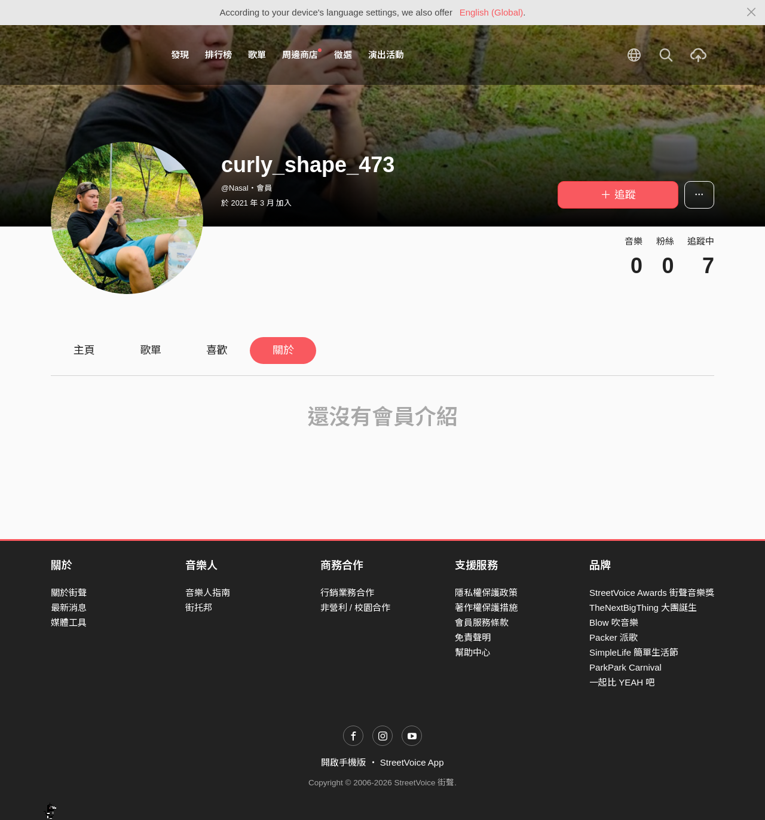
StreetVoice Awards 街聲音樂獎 (651, 593)
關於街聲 (69, 593)
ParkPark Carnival (625, 667)
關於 (283, 350)
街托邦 (198, 607)
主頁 (84, 350)
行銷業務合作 (347, 593)
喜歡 (217, 350)
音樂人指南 (207, 593)
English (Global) (492, 12)
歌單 (257, 55)
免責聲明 (473, 637)
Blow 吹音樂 (613, 622)
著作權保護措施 (486, 607)
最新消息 (69, 607)
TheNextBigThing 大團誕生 (643, 607)
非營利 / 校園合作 (355, 607)
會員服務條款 (482, 622)
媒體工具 (69, 622)
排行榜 (218, 55)
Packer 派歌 (613, 637)
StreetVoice (100, 55)
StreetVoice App (412, 762)
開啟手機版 (343, 762)
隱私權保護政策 (486, 593)
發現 (180, 55)
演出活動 (386, 55)
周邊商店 (302, 54)
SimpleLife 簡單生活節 (633, 652)
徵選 (343, 55)
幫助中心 (473, 652)
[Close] (751, 12)
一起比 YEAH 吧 (621, 682)
